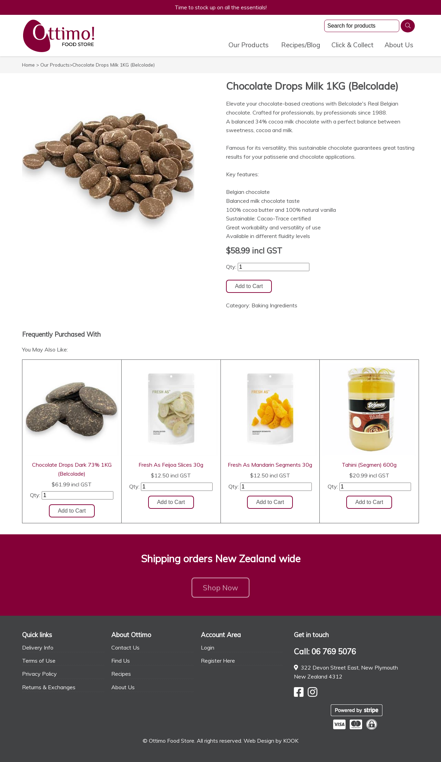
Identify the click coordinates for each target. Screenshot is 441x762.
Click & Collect (352, 45)
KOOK (290, 740)
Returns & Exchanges (48, 687)
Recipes (121, 673)
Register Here (218, 660)
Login (207, 647)
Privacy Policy (39, 673)
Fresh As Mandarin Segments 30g (270, 464)
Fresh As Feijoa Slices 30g (171, 464)
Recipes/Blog (300, 45)
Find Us (120, 660)
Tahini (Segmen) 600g (369, 464)
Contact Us (125, 647)
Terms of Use (38, 660)
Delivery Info (37, 647)
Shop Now (220, 589)
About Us (398, 45)
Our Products (248, 45)
